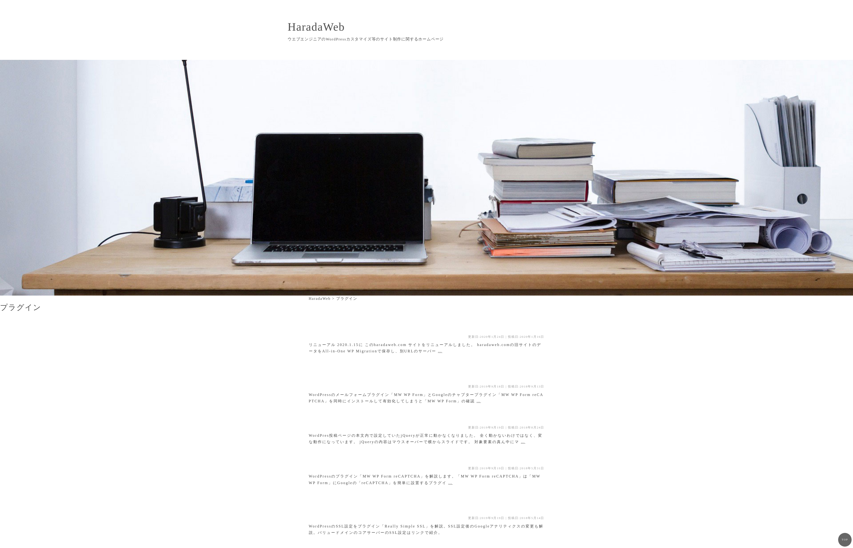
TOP (845, 539)
